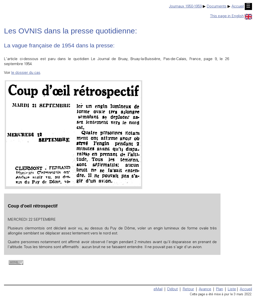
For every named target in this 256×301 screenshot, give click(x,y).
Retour (188, 289)
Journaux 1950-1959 (185, 6)
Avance (205, 289)
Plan (219, 289)
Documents (216, 6)
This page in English (231, 16)
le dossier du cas (25, 73)
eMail (158, 289)
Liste (232, 289)
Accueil (238, 6)
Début (172, 289)
